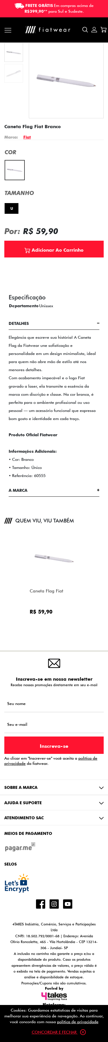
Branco (12, 164)
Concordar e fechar (59, 1032)
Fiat (27, 137)
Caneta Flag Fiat (46, 591)
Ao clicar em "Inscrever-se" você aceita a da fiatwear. (50, 761)
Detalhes (19, 323)
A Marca (18, 490)
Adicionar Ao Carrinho (54, 249)
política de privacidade (77, 1021)
